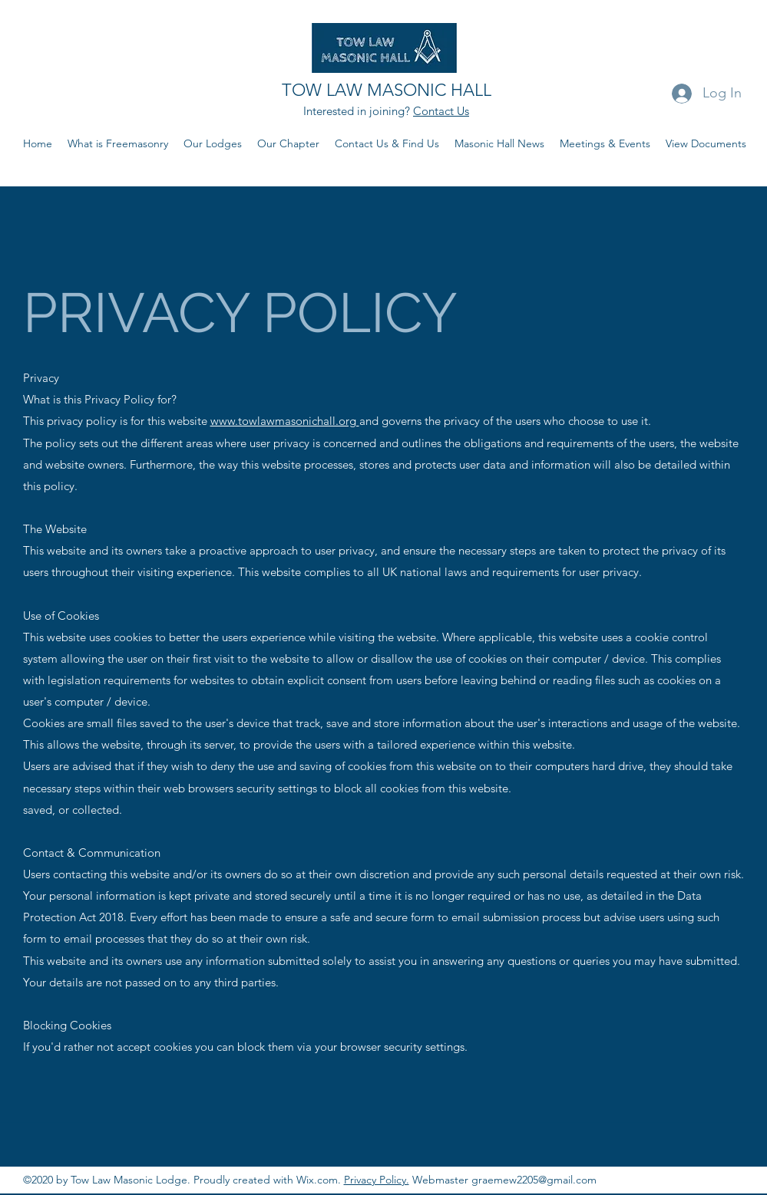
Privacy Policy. (376, 1180)
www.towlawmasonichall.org (284, 420)
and (369, 420)
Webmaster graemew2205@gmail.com (503, 1180)
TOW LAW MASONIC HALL (386, 90)
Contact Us (441, 111)
